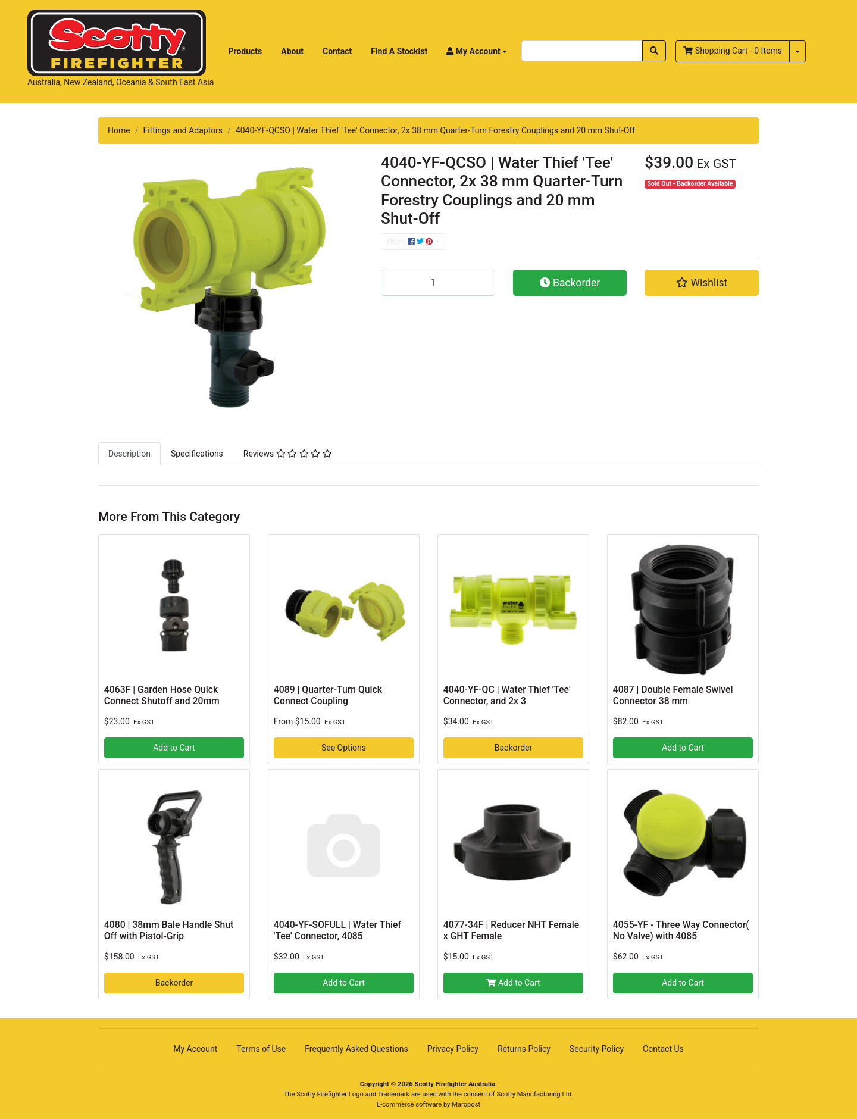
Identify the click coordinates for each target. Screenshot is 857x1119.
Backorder (570, 283)
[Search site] (654, 50)
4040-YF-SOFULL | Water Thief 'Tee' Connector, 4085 (337, 930)
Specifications (197, 453)
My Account (195, 1049)
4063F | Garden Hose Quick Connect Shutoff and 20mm (162, 695)
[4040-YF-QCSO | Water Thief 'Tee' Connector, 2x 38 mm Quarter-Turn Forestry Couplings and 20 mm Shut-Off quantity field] (438, 283)
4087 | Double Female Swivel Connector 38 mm (673, 695)
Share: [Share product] (410, 241)
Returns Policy (524, 1049)
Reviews (287, 453)
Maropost (466, 1104)
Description (129, 453)
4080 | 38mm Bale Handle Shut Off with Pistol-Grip (169, 930)
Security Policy (597, 1049)
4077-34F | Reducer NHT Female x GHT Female (511, 930)
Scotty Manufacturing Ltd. (535, 1094)
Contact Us (663, 1049)
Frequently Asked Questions (356, 1049)
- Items (732, 50)
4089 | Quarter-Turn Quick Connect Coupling (328, 695)
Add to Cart (174, 747)
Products (245, 51)
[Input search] (582, 50)
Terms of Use (261, 1049)
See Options (343, 747)
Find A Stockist (399, 51)
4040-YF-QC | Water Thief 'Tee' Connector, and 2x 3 (507, 695)
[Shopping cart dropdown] (797, 51)
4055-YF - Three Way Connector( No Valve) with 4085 (681, 930)
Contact (337, 51)
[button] (477, 51)
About (292, 51)
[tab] (129, 453)
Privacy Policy (452, 1049)
